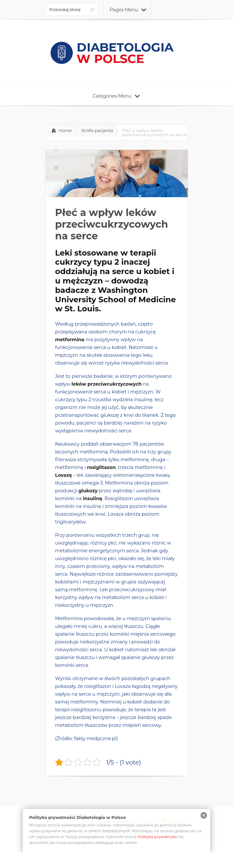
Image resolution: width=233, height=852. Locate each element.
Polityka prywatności (158, 836)
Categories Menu (116, 96)
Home (65, 130)
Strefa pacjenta (97, 130)
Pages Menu (128, 10)
